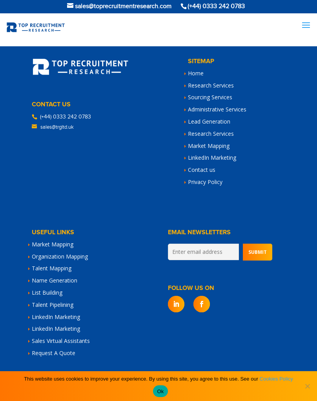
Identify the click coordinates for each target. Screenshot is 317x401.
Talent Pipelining (52, 304)
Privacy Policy (205, 182)
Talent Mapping (51, 268)
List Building (47, 292)
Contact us (201, 169)
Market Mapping (209, 145)
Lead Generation (209, 121)
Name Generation (54, 280)
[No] (307, 386)
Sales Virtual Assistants (61, 340)
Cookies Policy (276, 379)
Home (196, 73)
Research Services (211, 85)
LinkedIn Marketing (212, 157)
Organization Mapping (60, 256)
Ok (160, 391)
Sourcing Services (210, 97)
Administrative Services (217, 109)
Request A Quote (53, 353)
